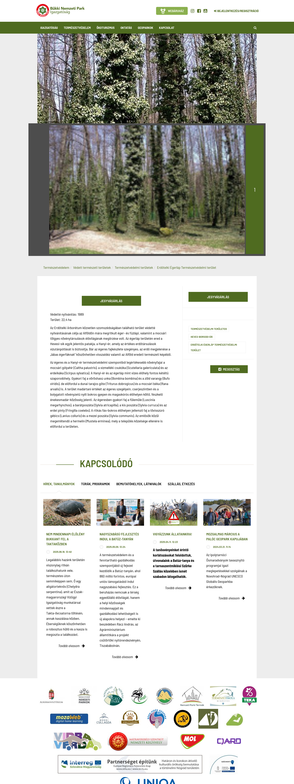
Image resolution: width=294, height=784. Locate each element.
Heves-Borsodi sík (202, 336)
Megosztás (229, 369)
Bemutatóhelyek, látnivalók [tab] (138, 484)
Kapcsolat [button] (166, 27)
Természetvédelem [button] (77, 27)
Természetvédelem (56, 267)
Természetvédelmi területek (134, 267)
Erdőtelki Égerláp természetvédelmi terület (214, 347)
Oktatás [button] (126, 27)
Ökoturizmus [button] (106, 27)
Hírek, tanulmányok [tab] (59, 484)
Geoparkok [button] (145, 27)
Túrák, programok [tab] (95, 484)
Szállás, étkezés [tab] (181, 484)
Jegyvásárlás (111, 301)
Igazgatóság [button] (49, 27)
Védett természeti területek (92, 267)
